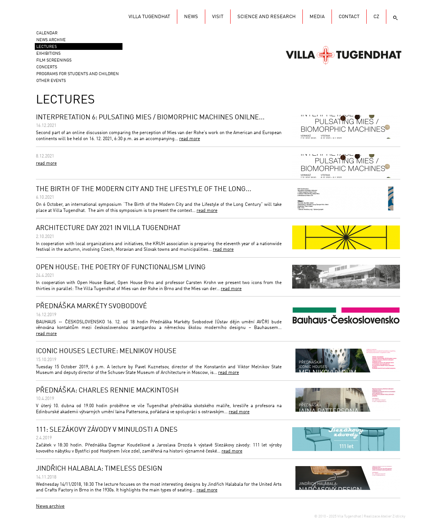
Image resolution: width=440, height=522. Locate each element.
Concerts (46, 67)
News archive (50, 506)
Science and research (266, 16)
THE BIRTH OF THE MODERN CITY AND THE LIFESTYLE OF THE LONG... (143, 189)
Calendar (46, 33)
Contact (349, 16)
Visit (217, 16)
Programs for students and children (77, 74)
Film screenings (53, 61)
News (191, 16)
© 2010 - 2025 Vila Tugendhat (338, 516)
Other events (51, 81)
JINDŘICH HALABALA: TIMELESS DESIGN (99, 468)
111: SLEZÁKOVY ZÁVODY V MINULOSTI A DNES (107, 429)
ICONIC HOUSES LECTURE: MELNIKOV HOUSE (106, 351)
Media (317, 16)
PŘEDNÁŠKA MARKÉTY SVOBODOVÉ (91, 306)
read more (189, 139)
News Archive (51, 40)
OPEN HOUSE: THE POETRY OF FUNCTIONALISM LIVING (121, 267)
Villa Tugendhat (149, 16)
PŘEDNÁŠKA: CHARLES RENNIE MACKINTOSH (107, 390)
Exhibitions (48, 54)
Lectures (46, 47)
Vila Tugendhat (343, 54)
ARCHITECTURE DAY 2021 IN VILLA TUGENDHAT (108, 228)
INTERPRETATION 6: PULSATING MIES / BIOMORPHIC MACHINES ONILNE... (150, 117)
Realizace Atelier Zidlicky (384, 516)
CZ (376, 16)
